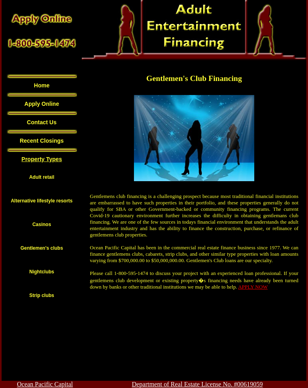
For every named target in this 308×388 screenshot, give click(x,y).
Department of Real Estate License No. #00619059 (197, 384)
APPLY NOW (253, 287)
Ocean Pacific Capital (45, 384)
